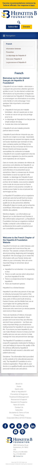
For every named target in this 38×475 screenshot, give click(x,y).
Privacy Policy (19, 415)
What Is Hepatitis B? (19, 392)
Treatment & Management (19, 397)
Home (19, 386)
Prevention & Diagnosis (19, 394)
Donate (26, 26)
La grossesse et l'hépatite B (16, 62)
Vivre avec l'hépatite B (14, 59)
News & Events (19, 405)
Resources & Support (19, 399)
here (32, 5)
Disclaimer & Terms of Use (19, 413)
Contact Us (19, 407)
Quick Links (19, 389)
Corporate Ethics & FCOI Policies (19, 418)
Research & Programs (19, 402)
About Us (19, 384)
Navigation (10, 35)
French (9, 44)
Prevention (10, 52)
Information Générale (13, 49)
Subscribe (13, 26)
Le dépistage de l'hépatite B (16, 56)
